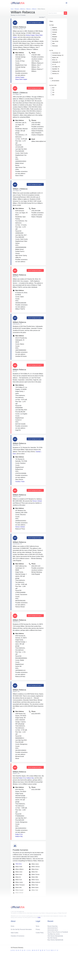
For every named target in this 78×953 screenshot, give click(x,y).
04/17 (56, 928)
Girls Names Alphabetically (55, 936)
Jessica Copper (30, 35)
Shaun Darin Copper (21, 79)
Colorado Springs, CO (57, 55)
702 (53, 90)
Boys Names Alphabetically (55, 940)
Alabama (54, 27)
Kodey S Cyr (22, 778)
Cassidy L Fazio (20, 481)
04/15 (52, 930)
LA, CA (54, 64)
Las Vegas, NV (56, 66)
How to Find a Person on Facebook (58, 932)
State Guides (14, 932)
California (54, 30)
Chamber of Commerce (17, 936)
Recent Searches (53, 926)
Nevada (54, 39)
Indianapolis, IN (56, 62)
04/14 (56, 930)
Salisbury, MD (55, 71)
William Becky (17, 864)
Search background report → (35, 22)
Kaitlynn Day (30, 778)
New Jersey (55, 41)
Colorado (54, 32)
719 (53, 92)
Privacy (38, 929)
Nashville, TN (55, 69)
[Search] (56, 13)
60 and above (55, 80)
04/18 (52, 928)
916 (53, 94)
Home (12, 926)
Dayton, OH (55, 57)
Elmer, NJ (54, 60)
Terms (37, 926)
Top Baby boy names (54, 934)
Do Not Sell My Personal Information (21, 929)
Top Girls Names (52, 938)
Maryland (54, 36)
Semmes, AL (55, 73)
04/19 (49, 928)
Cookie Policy (40, 932)
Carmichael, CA (56, 53)
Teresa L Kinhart (37, 501)
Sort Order (41, 17)
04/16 (49, 930)
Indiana (54, 34)
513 (53, 88)
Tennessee (55, 46)
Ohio (53, 43)
